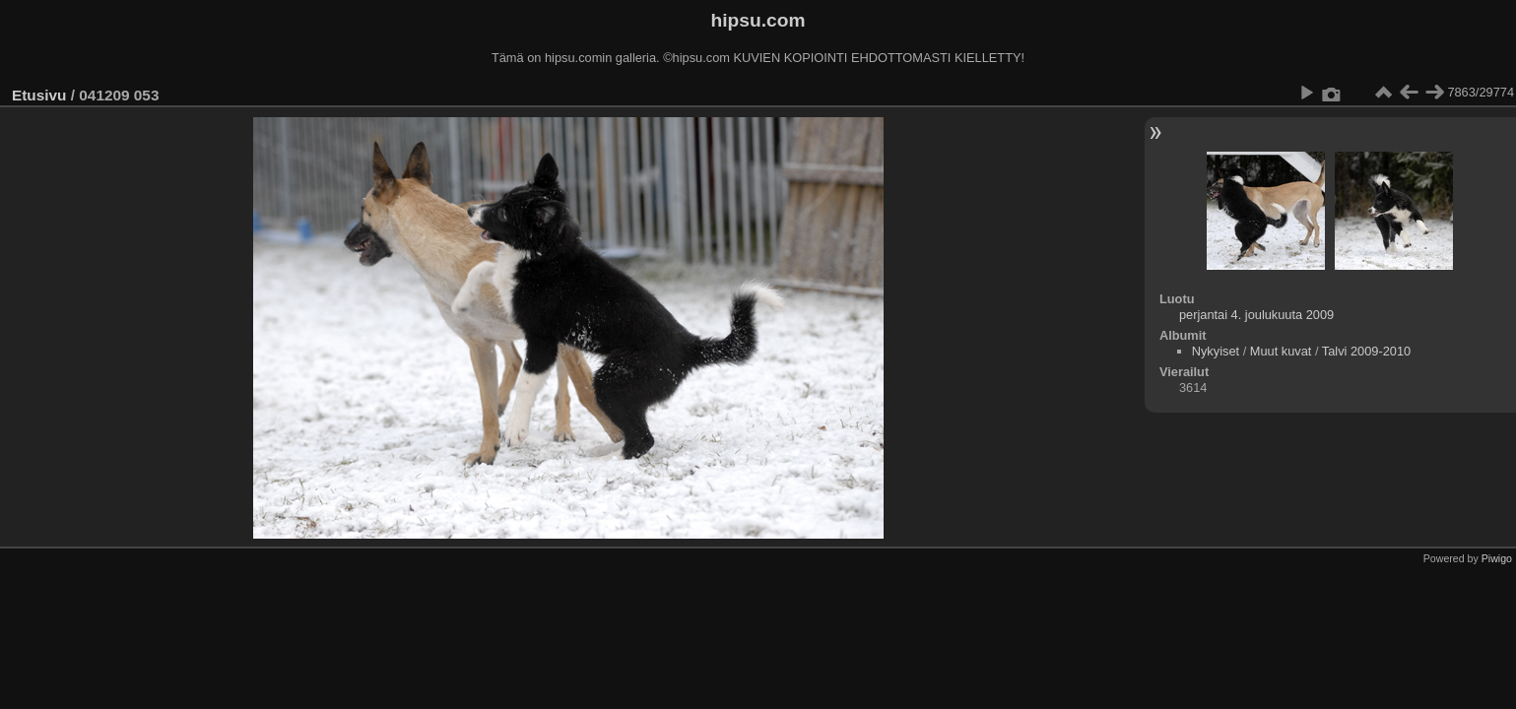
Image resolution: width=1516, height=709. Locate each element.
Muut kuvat (1281, 351)
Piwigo (1497, 558)
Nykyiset (1215, 351)
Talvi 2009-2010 (1366, 351)
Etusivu (39, 95)
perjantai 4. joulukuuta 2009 (1256, 314)
